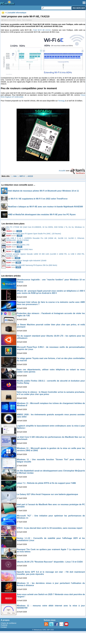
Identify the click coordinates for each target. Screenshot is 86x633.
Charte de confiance (8, 623)
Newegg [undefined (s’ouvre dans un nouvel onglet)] (61, 101)
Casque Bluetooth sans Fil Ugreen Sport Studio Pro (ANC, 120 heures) (33, 234)
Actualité (62, 171)
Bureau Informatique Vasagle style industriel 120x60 (26, 261)
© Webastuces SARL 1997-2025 (43, 630)
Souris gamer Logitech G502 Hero (19, 249)
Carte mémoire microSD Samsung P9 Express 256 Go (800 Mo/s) (31, 265)
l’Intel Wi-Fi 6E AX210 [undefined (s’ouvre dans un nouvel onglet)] (42, 30)
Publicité (4, 625)
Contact (4, 627)
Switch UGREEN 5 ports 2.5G (17, 245)
